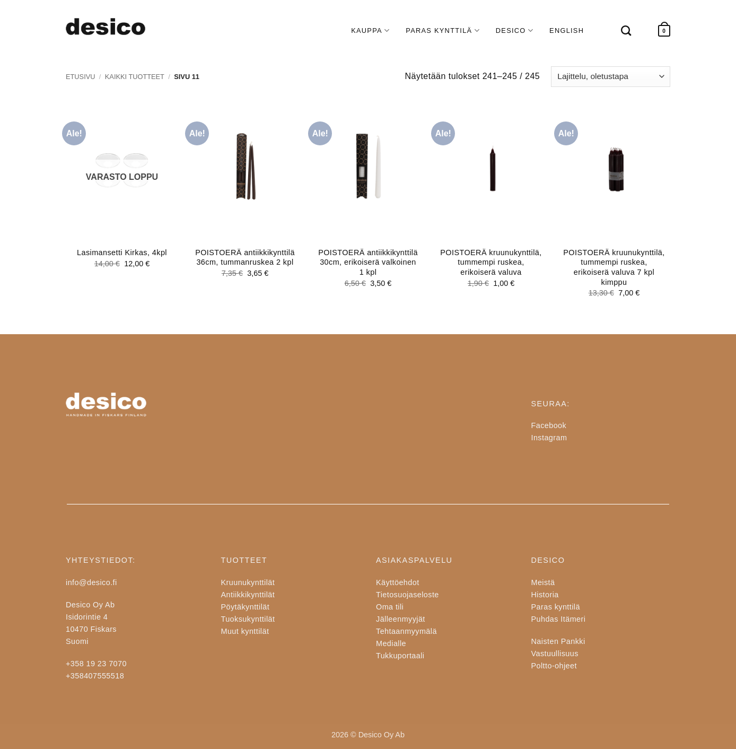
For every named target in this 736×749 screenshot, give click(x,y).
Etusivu (80, 77)
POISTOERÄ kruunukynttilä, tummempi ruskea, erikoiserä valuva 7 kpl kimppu (613, 267)
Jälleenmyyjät (400, 619)
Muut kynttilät (245, 631)
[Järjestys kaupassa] (610, 76)
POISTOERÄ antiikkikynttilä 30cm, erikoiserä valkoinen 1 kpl (368, 262)
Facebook (549, 425)
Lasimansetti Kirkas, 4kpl (122, 252)
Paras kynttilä (555, 607)
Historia (545, 594)
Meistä (543, 582)
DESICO (514, 30)
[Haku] (621, 30)
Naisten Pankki (558, 641)
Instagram (549, 437)
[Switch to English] (566, 30)
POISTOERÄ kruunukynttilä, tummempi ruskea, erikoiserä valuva (490, 262)
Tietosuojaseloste (407, 594)
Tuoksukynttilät (248, 619)
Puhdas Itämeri (558, 619)
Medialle (391, 643)
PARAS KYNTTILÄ (443, 30)
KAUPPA (370, 30)
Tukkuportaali (400, 655)
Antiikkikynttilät (248, 594)
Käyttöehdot (397, 582)
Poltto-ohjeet (554, 665)
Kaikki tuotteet (134, 77)
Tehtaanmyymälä (406, 631)
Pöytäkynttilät (245, 607)
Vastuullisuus (555, 653)
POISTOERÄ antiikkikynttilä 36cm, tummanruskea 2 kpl (245, 257)
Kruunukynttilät (248, 582)
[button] (664, 31)
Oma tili (390, 607)
